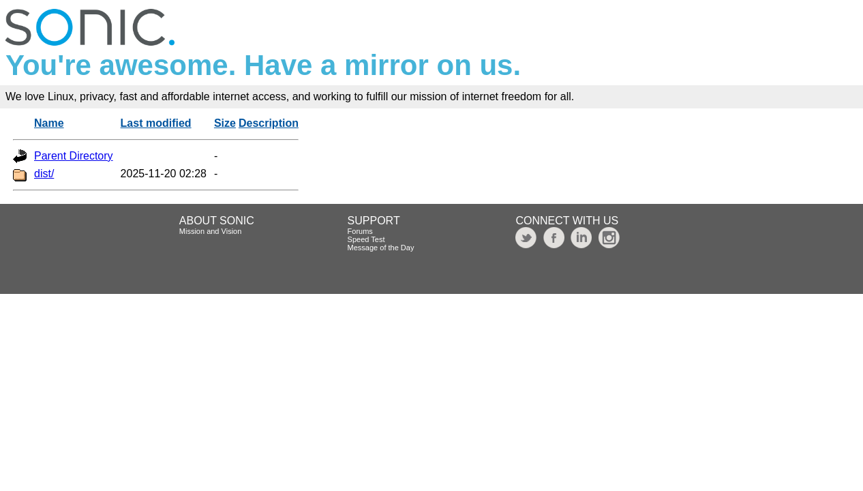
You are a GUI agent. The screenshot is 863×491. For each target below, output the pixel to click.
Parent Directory (73, 156)
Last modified (156, 123)
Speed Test (366, 239)
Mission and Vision (210, 231)
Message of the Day (381, 247)
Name (49, 123)
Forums (360, 231)
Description (269, 123)
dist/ (44, 173)
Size (225, 123)
